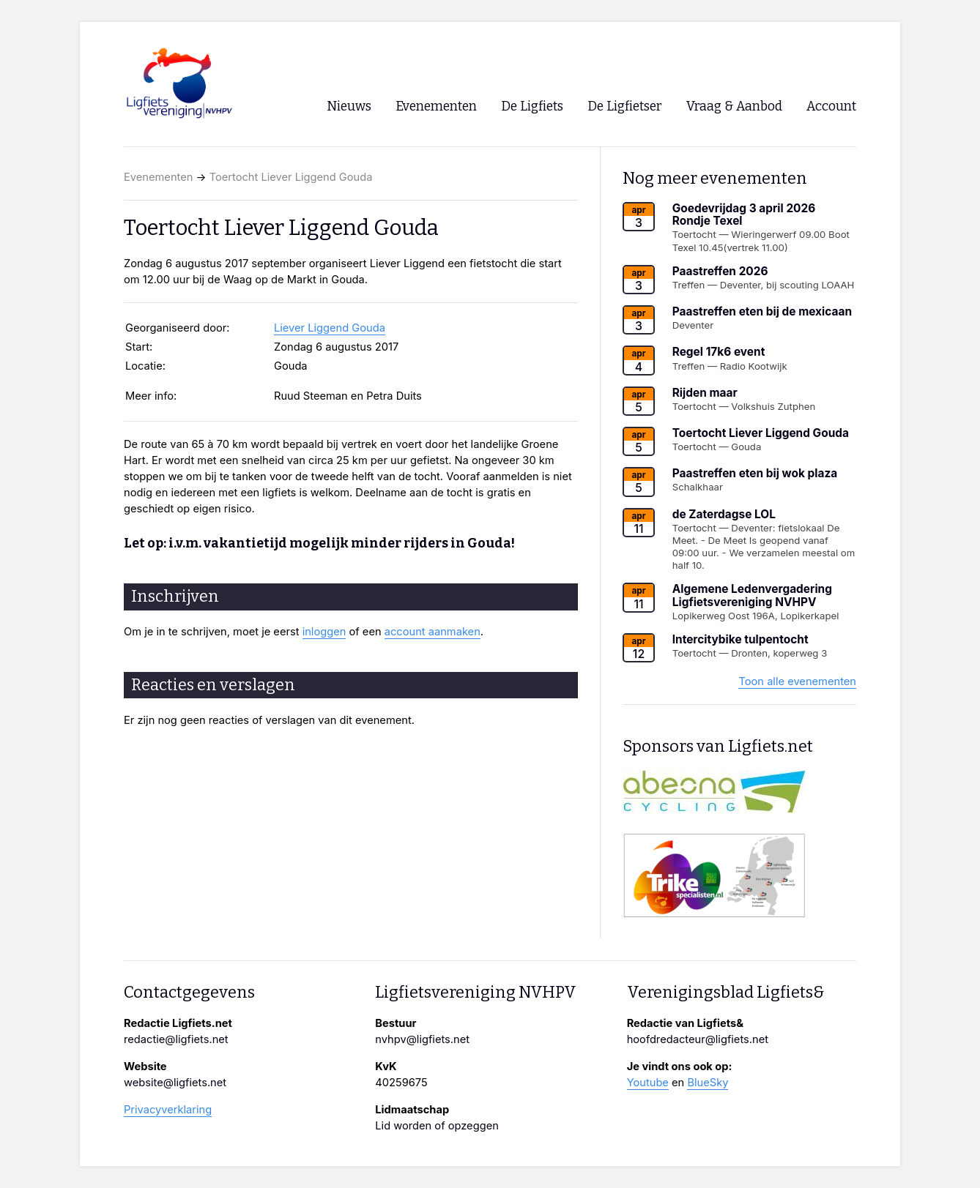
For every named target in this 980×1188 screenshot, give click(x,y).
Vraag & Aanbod (734, 106)
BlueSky (707, 1082)
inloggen (324, 631)
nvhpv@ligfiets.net (422, 1039)
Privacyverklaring (168, 1109)
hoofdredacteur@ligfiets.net (697, 1039)
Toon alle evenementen (797, 681)
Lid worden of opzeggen (437, 1125)
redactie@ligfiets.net (176, 1039)
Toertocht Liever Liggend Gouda (291, 177)
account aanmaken (432, 631)
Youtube (648, 1082)
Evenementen (158, 177)
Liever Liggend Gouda (329, 328)
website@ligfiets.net (175, 1082)
